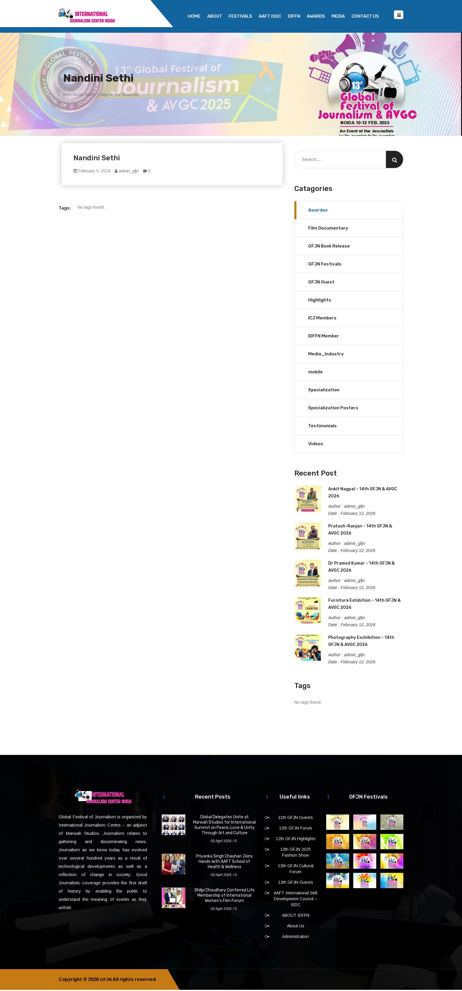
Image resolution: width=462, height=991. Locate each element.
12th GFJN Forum (295, 829)
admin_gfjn (127, 172)
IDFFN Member (323, 337)
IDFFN (294, 16)
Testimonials (322, 427)
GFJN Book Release (329, 247)
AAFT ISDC (270, 16)
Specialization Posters (333, 409)
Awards (316, 16)
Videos (315, 445)
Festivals (240, 16)
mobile (315, 373)
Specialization (323, 391)
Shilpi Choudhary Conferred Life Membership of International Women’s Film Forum (224, 896)
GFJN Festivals (324, 265)
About (214, 16)
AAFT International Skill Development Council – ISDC (295, 900)
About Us (295, 927)
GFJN (106, 980)
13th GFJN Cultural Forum (296, 870)
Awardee (318, 211)
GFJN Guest (321, 283)
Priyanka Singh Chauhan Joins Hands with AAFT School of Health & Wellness (224, 862)
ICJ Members (322, 319)
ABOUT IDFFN (295, 916)
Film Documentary (328, 229)
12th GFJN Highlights (296, 839)
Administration (295, 937)
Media (338, 16)
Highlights (319, 301)
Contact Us (365, 16)
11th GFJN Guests (295, 818)
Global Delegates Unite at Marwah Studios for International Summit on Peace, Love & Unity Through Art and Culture (224, 826)
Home (194, 16)
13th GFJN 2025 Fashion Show (295, 853)
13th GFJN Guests (295, 883)
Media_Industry (326, 355)
